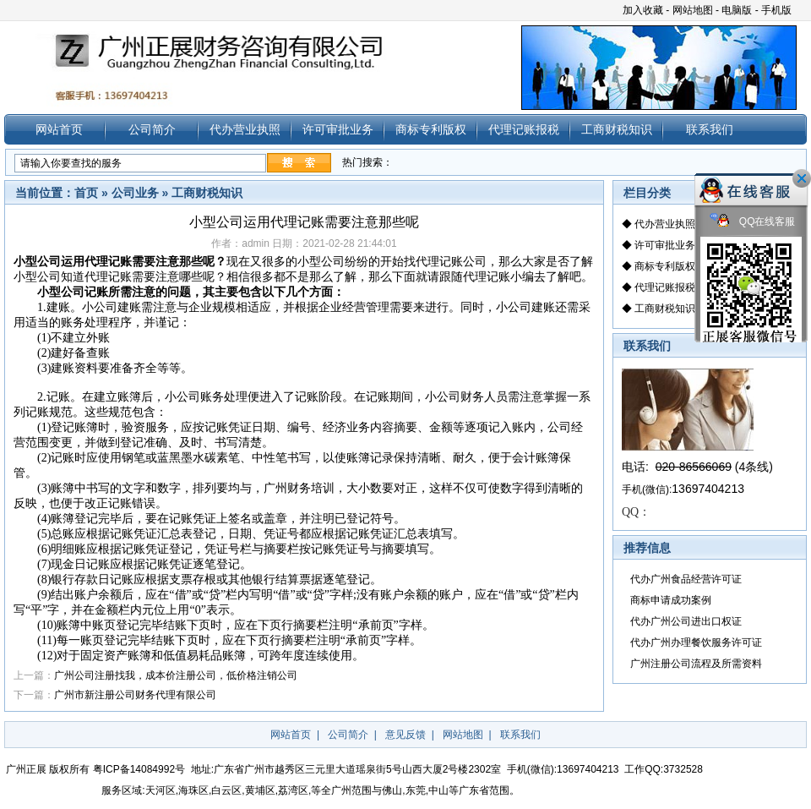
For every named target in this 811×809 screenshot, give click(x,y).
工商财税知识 (616, 129)
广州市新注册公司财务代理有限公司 (135, 695)
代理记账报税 (523, 129)
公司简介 (152, 129)
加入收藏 (643, 10)
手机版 (776, 10)
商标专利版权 (430, 129)
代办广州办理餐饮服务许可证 (696, 642)
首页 (86, 193)
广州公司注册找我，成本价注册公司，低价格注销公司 (175, 675)
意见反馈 (405, 735)
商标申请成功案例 (670, 600)
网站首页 (59, 129)
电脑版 (736, 10)
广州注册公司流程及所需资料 (696, 664)
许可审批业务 (337, 129)
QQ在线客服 (753, 222)
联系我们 (709, 129)
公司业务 (135, 193)
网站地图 (692, 10)
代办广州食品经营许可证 (686, 579)
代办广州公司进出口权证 (686, 621)
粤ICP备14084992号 (139, 769)
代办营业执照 (245, 129)
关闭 (801, 178)
